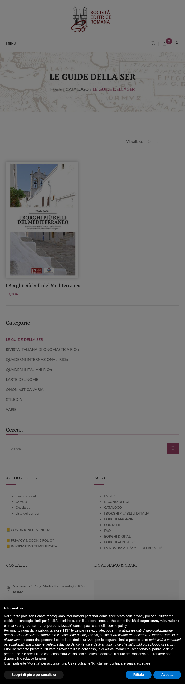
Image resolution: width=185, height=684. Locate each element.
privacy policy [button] (144, 616)
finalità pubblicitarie (132, 640)
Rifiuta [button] (138, 675)
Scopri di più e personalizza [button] (34, 675)
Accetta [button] (167, 675)
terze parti (78, 630)
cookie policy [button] (116, 626)
